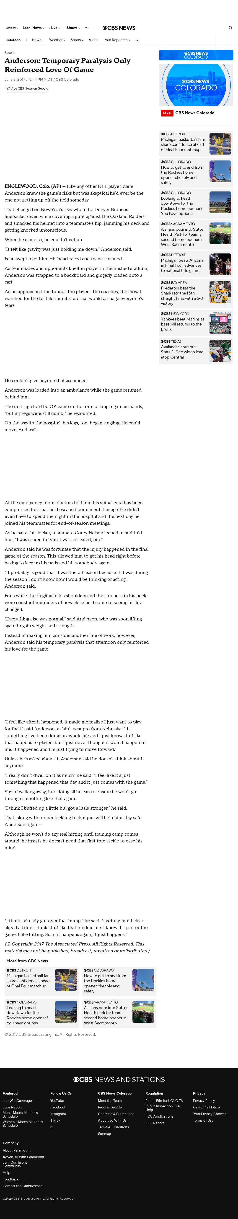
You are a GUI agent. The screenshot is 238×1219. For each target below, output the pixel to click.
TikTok (55, 1120)
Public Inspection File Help (162, 1108)
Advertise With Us (112, 1120)
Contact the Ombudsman (23, 1186)
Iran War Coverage (17, 1101)
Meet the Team (110, 1101)
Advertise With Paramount (23, 1157)
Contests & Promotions (116, 1114)
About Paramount (17, 1150)
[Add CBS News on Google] (27, 89)
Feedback (10, 1179)
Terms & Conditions (113, 1127)
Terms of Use (203, 1120)
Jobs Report (12, 1107)
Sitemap (104, 1134)
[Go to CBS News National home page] (119, 28)
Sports (77, 40)
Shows (73, 28)
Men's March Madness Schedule (20, 1114)
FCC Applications (159, 1116)
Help (6, 1173)
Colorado (13, 40)
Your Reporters (117, 40)
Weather (57, 40)
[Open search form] (230, 28)
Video (93, 40)
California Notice (206, 1107)
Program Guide (110, 1107)
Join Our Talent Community (15, 1164)
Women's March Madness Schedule (23, 1123)
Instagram (58, 1114)
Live (55, 28)
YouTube (57, 1101)
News (38, 40)
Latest (11, 28)
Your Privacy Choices (209, 1114)
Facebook (58, 1107)
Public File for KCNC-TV (164, 1101)
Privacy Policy (204, 1101)
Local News (33, 28)
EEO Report (154, 1123)
